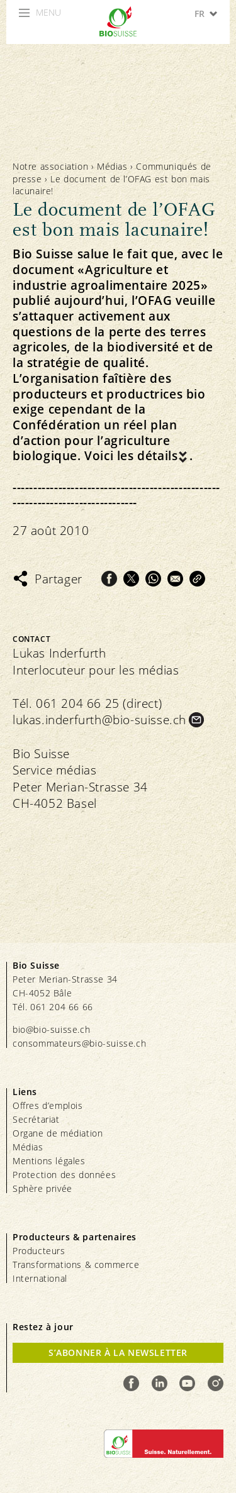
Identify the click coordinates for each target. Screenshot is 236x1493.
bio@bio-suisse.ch (51, 1029)
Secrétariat (36, 1119)
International (40, 1278)
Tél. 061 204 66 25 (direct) (87, 703)
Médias (112, 166)
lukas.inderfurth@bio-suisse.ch (99, 720)
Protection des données (64, 1175)
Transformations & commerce (76, 1264)
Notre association (50, 166)
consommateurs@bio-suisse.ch (79, 1043)
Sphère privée (42, 1188)
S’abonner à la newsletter (118, 1352)
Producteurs (39, 1251)
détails (157, 456)
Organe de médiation (58, 1133)
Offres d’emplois (48, 1105)
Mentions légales (49, 1161)
